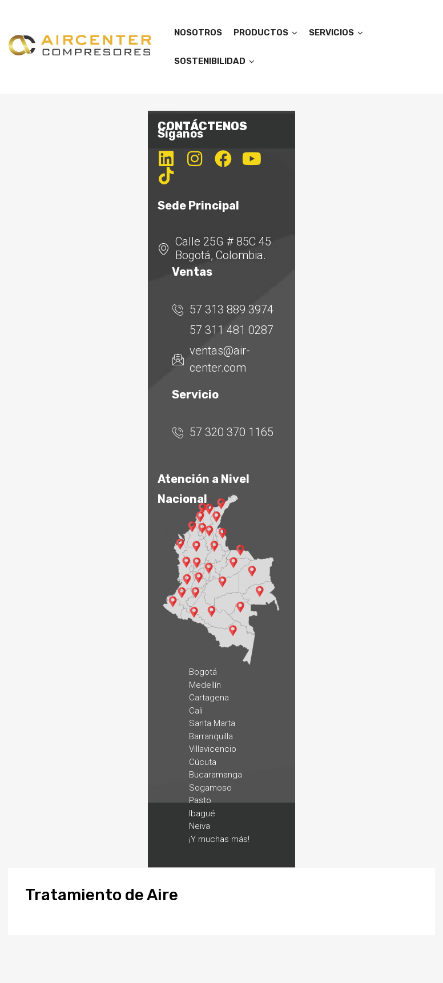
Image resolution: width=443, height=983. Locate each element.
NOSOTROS (198, 32)
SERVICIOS (336, 32)
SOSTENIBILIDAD (214, 61)
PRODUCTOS (265, 32)
